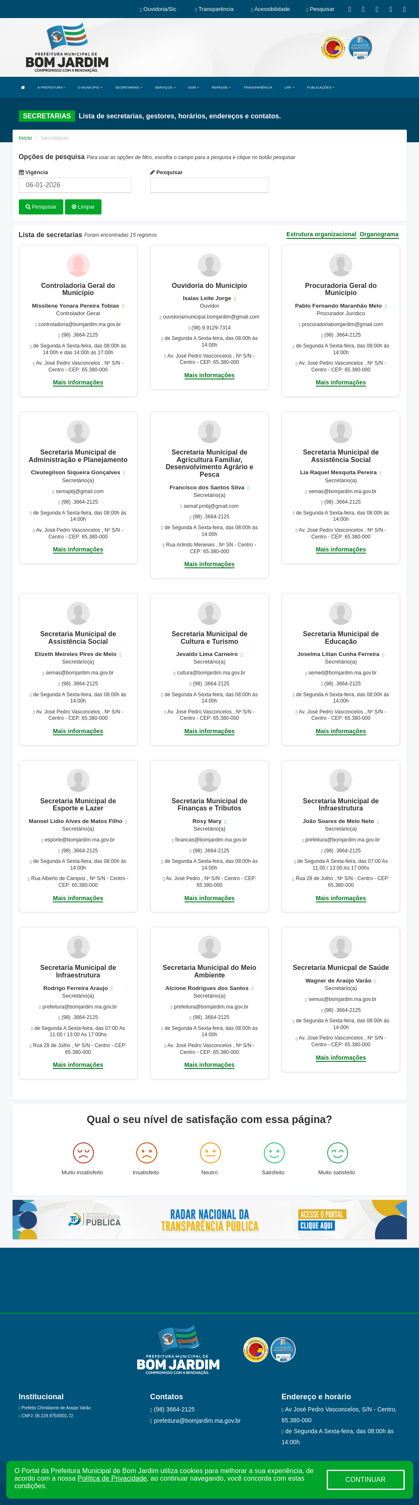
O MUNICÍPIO (90, 87)
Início (25, 138)
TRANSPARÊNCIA (257, 87)
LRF (289, 87)
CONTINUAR (365, 1479)
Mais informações (78, 382)
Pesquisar (166, 172)
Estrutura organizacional (321, 234)
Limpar (83, 207)
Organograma (379, 234)
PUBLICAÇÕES (320, 87)
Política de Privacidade (112, 1478)
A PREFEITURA (51, 87)
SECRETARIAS (128, 87)
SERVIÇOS (165, 87)
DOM (193, 87)
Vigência (33, 172)
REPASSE (221, 87)
